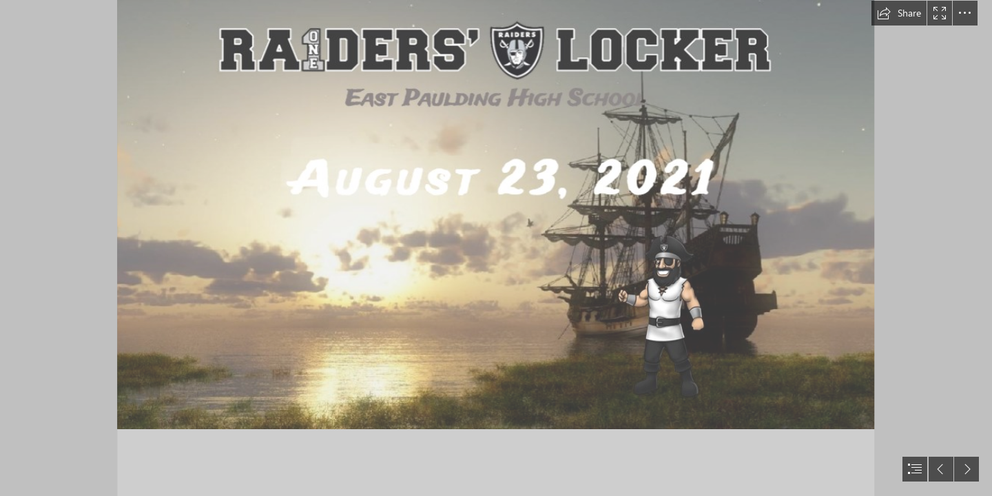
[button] (899, 13)
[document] (496, 248)
